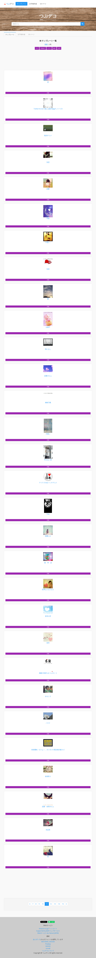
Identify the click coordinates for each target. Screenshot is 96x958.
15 (63, 904)
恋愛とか (48, 531)
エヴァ (49, 48)
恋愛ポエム (48, 371)
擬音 (54, 48)
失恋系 (48, 825)
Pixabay (48, 944)
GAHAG (48, 946)
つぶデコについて (48, 951)
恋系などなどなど (48, 584)
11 (47, 904)
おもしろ (48, 691)
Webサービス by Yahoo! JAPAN (48, 933)
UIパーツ (43, 4)
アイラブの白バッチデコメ (48, 478)
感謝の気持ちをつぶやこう (48, 666)
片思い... (48, 237)
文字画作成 (33, 4)
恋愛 (48, 184)
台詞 (59, 48)
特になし (48, 344)
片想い (48, 427)
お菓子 (48, 320)
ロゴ (37, 48)
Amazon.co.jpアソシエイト (48, 929)
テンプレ (9, 34)
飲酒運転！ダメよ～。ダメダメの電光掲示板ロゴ (48, 745)
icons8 (48, 948)
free (48, 507)
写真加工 (42, 48)
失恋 (48, 157)
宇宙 (48, 212)
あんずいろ (36, 939)
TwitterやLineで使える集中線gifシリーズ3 (48, 104)
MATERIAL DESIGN (48, 942)
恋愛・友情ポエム (48, 800)
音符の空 (48, 611)
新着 (46, 44)
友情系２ (48, 771)
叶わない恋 (48, 453)
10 (43, 904)
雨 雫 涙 (48, 558)
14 (59, 904)
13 (55, 904)
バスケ (48, 718)
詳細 (48, 93)
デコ (9, 3)
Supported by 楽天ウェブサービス (48, 931)
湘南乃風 (48, 398)
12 (51, 904)
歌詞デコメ (48, 131)
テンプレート (21, 4)
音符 (48, 638)
